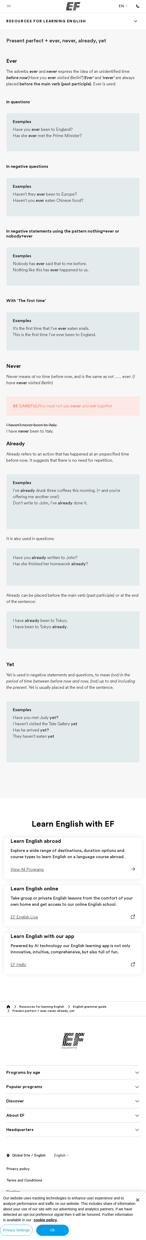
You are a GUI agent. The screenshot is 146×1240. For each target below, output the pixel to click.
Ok (52, 1230)
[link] (46, 21)
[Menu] (135, 21)
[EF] (73, 6)
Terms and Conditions (24, 1180)
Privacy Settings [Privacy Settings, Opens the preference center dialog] (16, 1230)
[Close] (137, 1200)
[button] (8, 6)
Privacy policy (18, 1169)
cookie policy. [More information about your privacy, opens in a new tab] (46, 1220)
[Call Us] (138, 6)
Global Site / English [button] (26, 1155)
